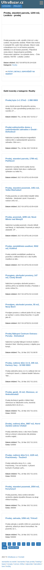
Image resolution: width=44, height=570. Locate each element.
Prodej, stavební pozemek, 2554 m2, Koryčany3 (23, 488)
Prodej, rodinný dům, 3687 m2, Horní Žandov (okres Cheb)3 (23, 425)
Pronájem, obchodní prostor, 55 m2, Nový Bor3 (22, 305)
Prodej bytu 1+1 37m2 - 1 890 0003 (22, 100)
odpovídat (29, 564)
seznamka (21, 562)
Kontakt (21, 557)
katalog (38, 562)
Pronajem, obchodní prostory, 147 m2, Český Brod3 (22, 276)
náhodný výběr (13, 547)
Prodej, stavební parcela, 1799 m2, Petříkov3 (22, 160)
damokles (37, 564)
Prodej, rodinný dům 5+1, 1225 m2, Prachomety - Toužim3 (22, 456)
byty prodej (30, 562)
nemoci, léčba (19, 564)
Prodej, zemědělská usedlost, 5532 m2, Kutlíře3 (22, 247)
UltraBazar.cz (12, 557)
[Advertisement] (22, 31)
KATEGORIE (6, 6)
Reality (14, 65)
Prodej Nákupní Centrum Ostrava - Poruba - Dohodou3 (22, 335)
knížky (8, 566)
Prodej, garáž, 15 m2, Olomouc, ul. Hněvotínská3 (22, 393)
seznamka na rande (9, 562)
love (3, 566)
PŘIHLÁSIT (17, 6)
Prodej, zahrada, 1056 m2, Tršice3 (21, 518)
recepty (10, 564)
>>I (38, 544)
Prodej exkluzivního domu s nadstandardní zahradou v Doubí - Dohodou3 (22, 129)
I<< (4, 544)
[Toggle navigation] (41, 2)
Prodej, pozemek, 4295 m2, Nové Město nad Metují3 (21, 218)
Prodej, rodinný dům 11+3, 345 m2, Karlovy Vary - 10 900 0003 (22, 364)
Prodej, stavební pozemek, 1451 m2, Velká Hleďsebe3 (23, 189)
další (4, 547)
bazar (4, 564)
